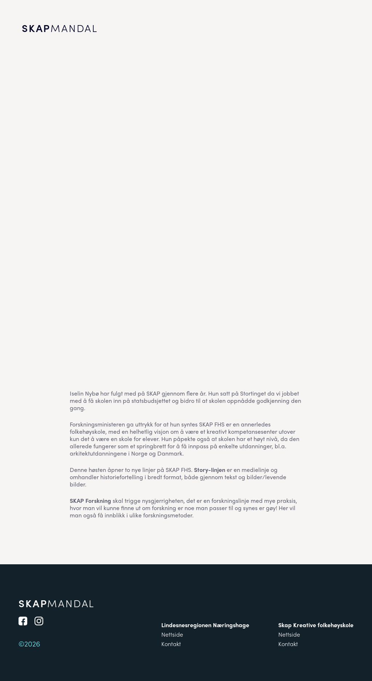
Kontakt (171, 644)
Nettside (172, 634)
